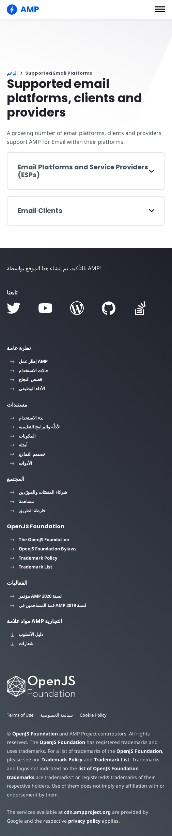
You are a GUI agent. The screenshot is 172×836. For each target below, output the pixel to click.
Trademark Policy (33, 558)
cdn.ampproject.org (85, 812)
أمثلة (19, 445)
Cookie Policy (94, 715)
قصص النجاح (26, 379)
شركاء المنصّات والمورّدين (38, 492)
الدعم (12, 73)
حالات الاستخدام (29, 370)
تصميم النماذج (27, 454)
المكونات (23, 436)
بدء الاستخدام (27, 418)
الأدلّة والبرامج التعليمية (35, 427)
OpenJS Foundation (35, 733)
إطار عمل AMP (29, 361)
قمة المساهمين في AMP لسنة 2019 (48, 605)
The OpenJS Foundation (39, 539)
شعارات (21, 643)
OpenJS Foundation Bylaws (43, 549)
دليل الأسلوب (26, 634)
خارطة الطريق (28, 510)
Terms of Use (20, 715)
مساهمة (22, 501)
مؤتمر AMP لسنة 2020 (36, 596)
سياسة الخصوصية (57, 715)
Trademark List (31, 567)
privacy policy (65, 821)
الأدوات (21, 463)
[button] (160, 9)
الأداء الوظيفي (27, 388)
